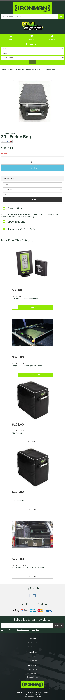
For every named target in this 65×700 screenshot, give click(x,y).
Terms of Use (33, 669)
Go (32, 62)
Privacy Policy (35, 630)
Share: (7, 141)
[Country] (32, 189)
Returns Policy (32, 677)
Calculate (32, 199)
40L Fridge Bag (18, 433)
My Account (32, 643)
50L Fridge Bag (18, 500)
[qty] (32, 184)
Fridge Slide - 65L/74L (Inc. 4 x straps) (27, 366)
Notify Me (32, 168)
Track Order (32, 647)
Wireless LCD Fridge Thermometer (26, 298)
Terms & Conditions (23, 630)
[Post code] (32, 194)
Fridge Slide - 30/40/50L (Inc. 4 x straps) (28, 567)
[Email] (27, 625)
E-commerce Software (30, 696)
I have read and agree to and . (20, 630)
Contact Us (32, 660)
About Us (32, 656)
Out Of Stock (32, 442)
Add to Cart (35, 307)
